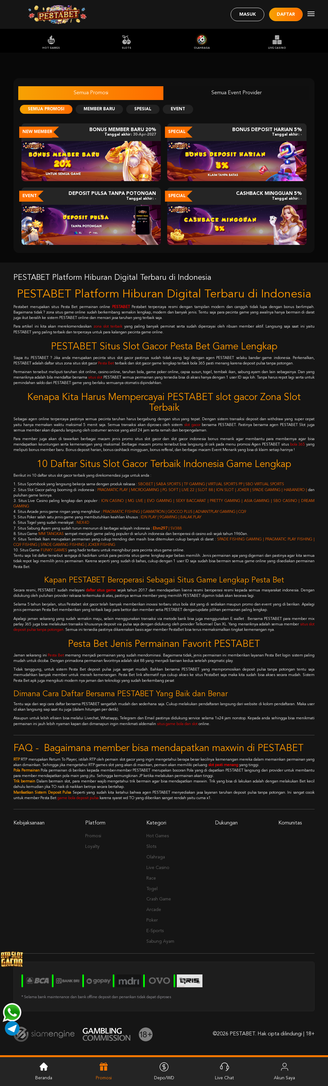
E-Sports (155, 931)
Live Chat (224, 1071)
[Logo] (57, 14)
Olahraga (202, 42)
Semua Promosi (91, 93)
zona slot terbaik (108, 327)
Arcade (153, 909)
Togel (152, 889)
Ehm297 (160, 528)
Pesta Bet (106, 363)
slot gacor (192, 425)
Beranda (43, 1071)
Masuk (247, 14)
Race (151, 878)
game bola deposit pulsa (78, 798)
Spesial (143, 109)
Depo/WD (164, 1071)
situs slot (95, 378)
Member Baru (99, 109)
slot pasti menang (223, 765)
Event (178, 109)
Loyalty (92, 846)
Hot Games (51, 42)
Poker (152, 920)
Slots (126, 42)
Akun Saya (284, 1071)
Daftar (286, 14)
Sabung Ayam (160, 941)
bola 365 (297, 445)
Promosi (93, 836)
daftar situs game (101, 590)
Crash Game (158, 899)
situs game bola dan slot (177, 724)
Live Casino (277, 42)
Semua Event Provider (236, 93)
